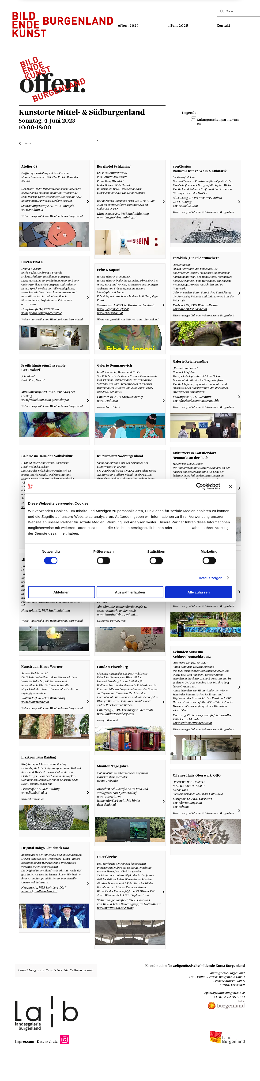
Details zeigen (210, 578)
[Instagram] (64, 1039)
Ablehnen (61, 592)
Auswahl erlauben (130, 592)
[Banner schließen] (230, 486)
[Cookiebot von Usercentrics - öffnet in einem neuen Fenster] (199, 486)
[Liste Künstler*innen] (19, 143)
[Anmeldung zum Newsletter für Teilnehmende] (56, 970)
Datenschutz (47, 1041)
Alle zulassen (198, 592)
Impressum (24, 1041)
